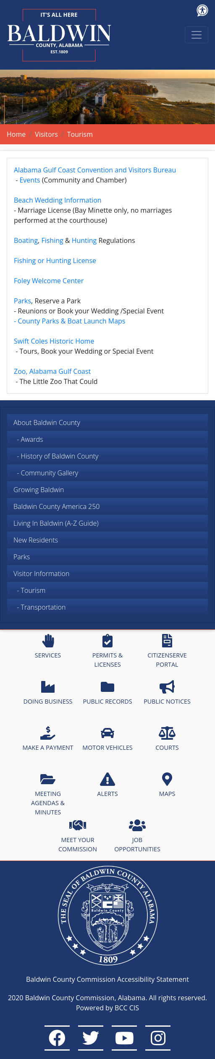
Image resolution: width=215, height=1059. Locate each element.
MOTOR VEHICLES (107, 738)
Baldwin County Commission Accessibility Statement (107, 979)
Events (29, 180)
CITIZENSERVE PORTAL (166, 651)
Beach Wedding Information (58, 200)
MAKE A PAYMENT (48, 738)
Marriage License (44, 210)
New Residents (35, 540)
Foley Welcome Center (49, 280)
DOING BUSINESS (47, 692)
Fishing (52, 240)
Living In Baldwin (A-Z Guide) (56, 523)
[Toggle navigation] (196, 34)
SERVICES (48, 646)
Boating (26, 240)
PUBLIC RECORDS (107, 692)
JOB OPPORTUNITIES (137, 836)
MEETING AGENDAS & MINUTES (48, 794)
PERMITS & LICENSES (107, 651)
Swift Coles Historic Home (54, 341)
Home (16, 134)
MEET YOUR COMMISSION (77, 836)
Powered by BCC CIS (107, 1007)
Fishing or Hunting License (55, 260)
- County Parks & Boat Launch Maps (69, 321)
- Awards (28, 439)
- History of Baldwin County (55, 456)
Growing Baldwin (38, 489)
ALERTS (107, 785)
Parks (21, 556)
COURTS (166, 738)
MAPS (167, 785)
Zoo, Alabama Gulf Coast (52, 371)
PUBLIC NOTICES (167, 692)
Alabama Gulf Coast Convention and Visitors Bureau (95, 170)
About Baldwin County (46, 422)
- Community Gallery (45, 472)
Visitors (46, 134)
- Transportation (39, 607)
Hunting (84, 240)
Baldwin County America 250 (56, 506)
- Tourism (29, 590)
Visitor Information (41, 573)
